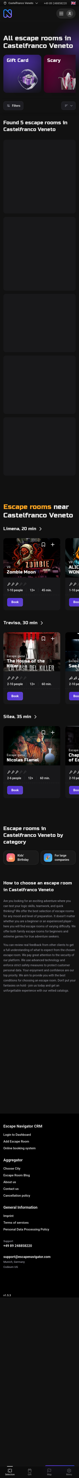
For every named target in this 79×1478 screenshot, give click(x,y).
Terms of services (16, 1299)
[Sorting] (68, 105)
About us (9, 1258)
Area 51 (17, 282)
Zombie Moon (21, 686)
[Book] (15, 227)
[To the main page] (7, 13)
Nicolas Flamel (23, 874)
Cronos (11, 1160)
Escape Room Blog (16, 1252)
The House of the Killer (26, 778)
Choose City (11, 1245)
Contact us (11, 1265)
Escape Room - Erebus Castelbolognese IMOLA (37, 1169)
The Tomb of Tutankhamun (25, 180)
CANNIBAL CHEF (28, 467)
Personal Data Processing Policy (26, 1306)
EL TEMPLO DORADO (34, 551)
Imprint (8, 1292)
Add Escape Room (16, 1218)
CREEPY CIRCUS (28, 382)
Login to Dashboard (17, 1211)
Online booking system (19, 1224)
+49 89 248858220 (55, 3)
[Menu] (66, 13)
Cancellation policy (16, 1272)
